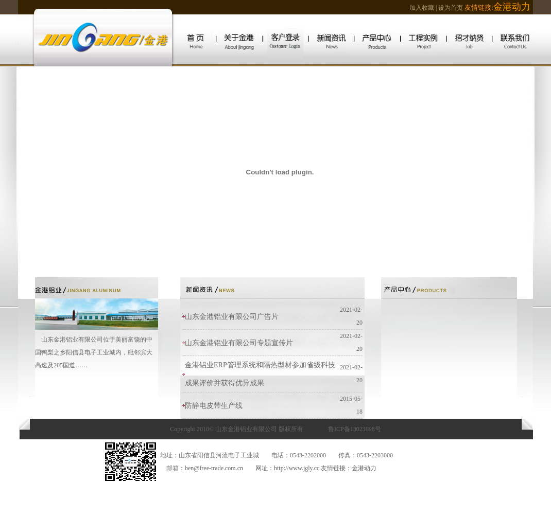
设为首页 (450, 7)
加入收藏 (421, 7)
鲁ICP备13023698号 (354, 429)
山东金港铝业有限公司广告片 (232, 316)
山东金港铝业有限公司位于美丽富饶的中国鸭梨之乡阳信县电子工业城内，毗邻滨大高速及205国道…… (93, 352)
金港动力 (364, 468)
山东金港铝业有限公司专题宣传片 (239, 343)
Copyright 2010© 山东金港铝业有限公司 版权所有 (236, 429)
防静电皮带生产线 (214, 405)
